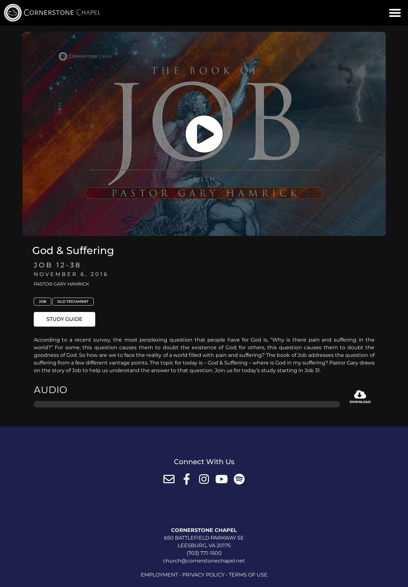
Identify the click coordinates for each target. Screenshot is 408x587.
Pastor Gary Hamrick (61, 284)
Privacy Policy (203, 575)
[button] (394, 12)
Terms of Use (248, 575)
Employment (159, 575)
